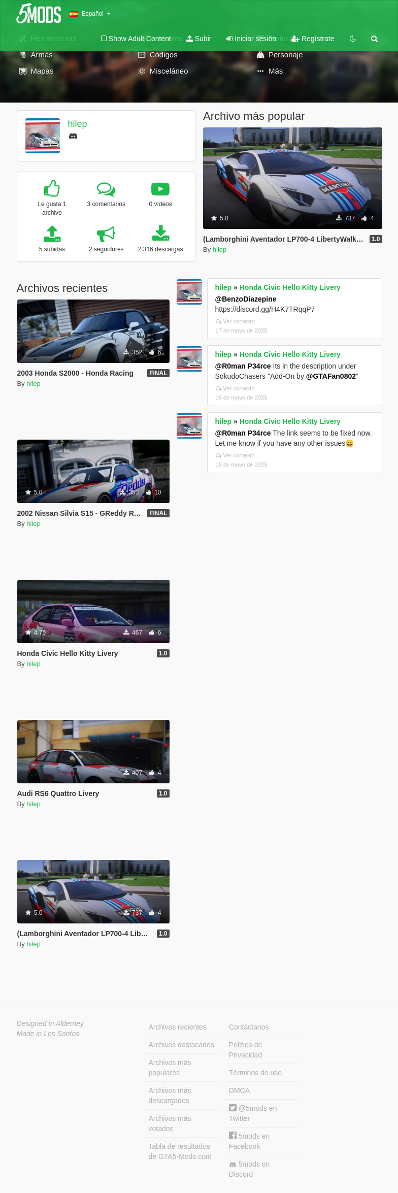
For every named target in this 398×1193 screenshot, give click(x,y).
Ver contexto (235, 321)
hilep (77, 124)
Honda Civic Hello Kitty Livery (290, 287)
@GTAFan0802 (331, 376)
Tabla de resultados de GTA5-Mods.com (180, 1151)
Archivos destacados (181, 1045)
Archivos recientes (178, 1027)
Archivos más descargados (170, 1095)
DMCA (239, 1090)
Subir (199, 39)
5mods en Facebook (249, 1141)
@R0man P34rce (243, 366)
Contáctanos (249, 1027)
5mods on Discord (249, 1169)
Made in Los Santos (48, 1034)
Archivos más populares (170, 1067)
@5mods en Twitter (253, 1113)
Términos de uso (255, 1073)
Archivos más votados (170, 1123)
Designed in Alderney (50, 1023)
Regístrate (312, 39)
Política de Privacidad (245, 1050)
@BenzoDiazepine (246, 299)
